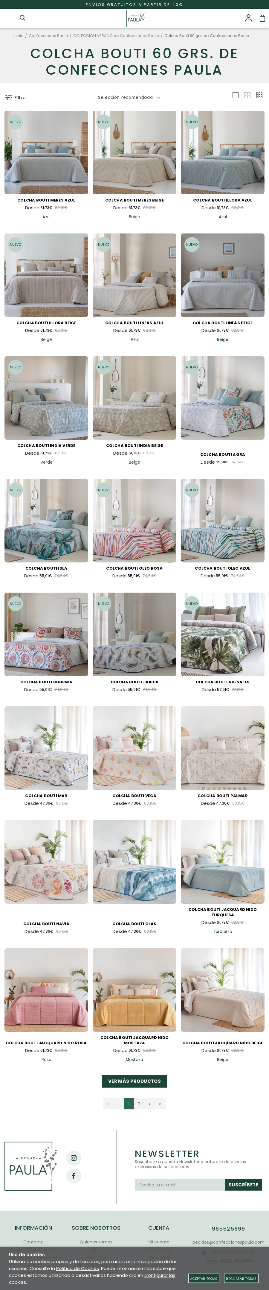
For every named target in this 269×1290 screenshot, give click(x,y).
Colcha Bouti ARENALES (223, 682)
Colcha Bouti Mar (46, 796)
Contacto (33, 1242)
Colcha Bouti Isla (46, 568)
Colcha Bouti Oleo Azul (222, 568)
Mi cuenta (159, 1242)
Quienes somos (96, 1242)
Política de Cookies (77, 1268)
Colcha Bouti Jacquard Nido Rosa (46, 1043)
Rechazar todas (241, 1278)
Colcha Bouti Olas (134, 924)
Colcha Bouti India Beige (134, 445)
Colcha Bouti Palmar (223, 796)
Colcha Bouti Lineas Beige (223, 323)
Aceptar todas (203, 1278)
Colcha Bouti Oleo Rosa (134, 568)
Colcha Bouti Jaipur (135, 682)
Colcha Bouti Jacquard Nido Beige (222, 1043)
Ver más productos (134, 1081)
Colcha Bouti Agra (222, 454)
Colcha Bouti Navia (46, 924)
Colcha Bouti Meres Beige (134, 200)
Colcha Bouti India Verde (46, 445)
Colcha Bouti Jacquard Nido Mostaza (134, 1040)
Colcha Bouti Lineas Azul (134, 323)
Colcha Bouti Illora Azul (222, 200)
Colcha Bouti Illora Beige (46, 323)
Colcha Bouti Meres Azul (46, 200)
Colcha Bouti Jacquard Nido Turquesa (223, 912)
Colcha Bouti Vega (134, 796)
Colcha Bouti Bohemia (46, 682)
